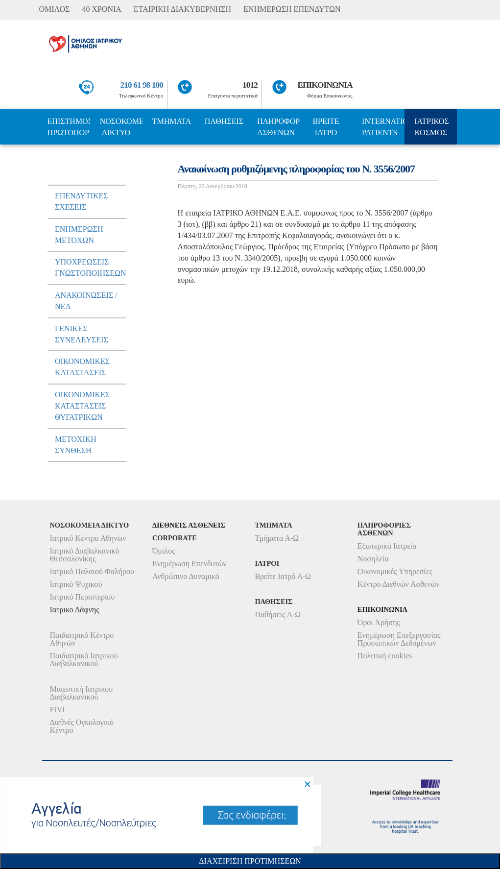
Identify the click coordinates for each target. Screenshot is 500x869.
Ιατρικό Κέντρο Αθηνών (87, 538)
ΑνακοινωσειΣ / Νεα (86, 301)
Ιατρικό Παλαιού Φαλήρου (91, 571)
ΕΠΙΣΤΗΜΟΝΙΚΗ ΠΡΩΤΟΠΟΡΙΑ (69, 127)
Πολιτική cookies (384, 656)
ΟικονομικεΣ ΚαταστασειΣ (82, 367)
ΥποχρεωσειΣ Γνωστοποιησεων (90, 267)
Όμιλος (163, 551)
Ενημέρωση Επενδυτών (189, 563)
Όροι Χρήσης (378, 622)
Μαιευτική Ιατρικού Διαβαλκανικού (81, 693)
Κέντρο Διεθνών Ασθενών (398, 584)
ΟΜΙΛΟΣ (54, 9)
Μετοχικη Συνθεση (75, 445)
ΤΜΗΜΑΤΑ (171, 121)
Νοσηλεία (373, 559)
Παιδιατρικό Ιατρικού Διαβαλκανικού (83, 660)
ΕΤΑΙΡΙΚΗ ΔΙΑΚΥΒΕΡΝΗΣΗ (182, 9)
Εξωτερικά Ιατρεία (387, 546)
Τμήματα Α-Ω (277, 538)
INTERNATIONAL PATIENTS (383, 127)
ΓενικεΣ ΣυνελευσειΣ (81, 334)
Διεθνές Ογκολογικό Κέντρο (81, 726)
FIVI (57, 709)
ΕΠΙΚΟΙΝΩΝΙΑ (324, 85)
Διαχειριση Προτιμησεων (250, 861)
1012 (250, 85)
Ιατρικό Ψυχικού (75, 584)
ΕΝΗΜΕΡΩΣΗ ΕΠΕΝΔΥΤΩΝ (291, 9)
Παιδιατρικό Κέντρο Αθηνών (81, 639)
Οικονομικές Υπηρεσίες (394, 571)
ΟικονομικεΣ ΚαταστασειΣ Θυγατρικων (82, 405)
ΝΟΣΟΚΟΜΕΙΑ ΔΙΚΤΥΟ (121, 127)
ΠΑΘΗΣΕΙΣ (224, 121)
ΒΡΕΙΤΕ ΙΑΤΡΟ (325, 127)
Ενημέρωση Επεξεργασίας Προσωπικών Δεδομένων (399, 639)
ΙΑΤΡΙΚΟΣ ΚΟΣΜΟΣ (431, 127)
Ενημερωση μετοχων (79, 234)
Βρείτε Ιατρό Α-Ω (283, 576)
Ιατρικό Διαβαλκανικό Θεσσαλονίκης (84, 555)
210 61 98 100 (142, 85)
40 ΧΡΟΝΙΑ (101, 9)
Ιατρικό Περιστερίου (82, 597)
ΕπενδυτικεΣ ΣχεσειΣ (81, 201)
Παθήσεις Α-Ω (278, 614)
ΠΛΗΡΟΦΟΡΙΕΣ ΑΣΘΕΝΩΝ (278, 127)
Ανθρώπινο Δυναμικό (185, 576)
